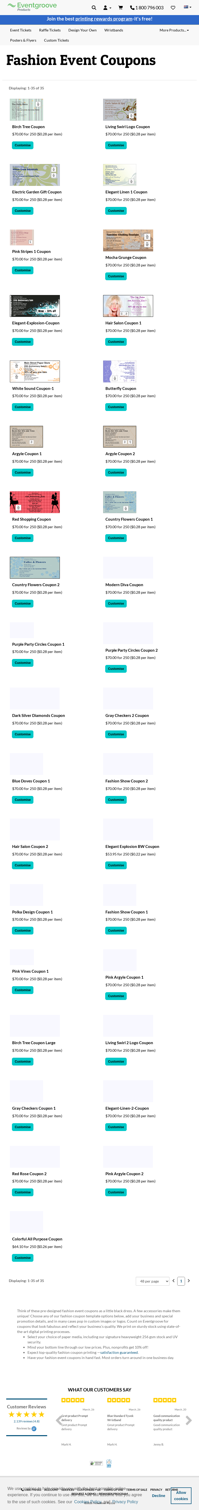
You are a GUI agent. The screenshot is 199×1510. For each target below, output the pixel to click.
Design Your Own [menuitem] (82, 30)
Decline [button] (158, 1496)
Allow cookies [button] (181, 1496)
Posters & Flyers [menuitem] (23, 40)
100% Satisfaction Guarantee (109, 1463)
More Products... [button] (174, 30)
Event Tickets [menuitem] (20, 30)
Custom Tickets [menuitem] (56, 40)
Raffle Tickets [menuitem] (50, 30)
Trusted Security (96, 1463)
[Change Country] (188, 7)
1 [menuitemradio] (181, 1281)
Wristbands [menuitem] (113, 30)
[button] (140, 1502)
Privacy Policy (125, 1502)
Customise (23, 145)
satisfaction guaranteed (119, 1352)
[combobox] (152, 1281)
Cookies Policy (87, 1502)
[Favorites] (173, 7)
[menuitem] (173, 1280)
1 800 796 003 (147, 7)
